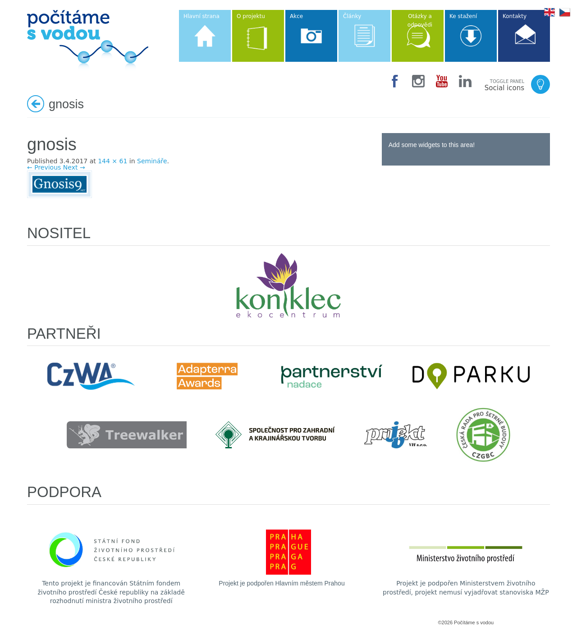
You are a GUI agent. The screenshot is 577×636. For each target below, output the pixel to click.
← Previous (44, 167)
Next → (74, 167)
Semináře (152, 161)
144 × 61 (112, 161)
